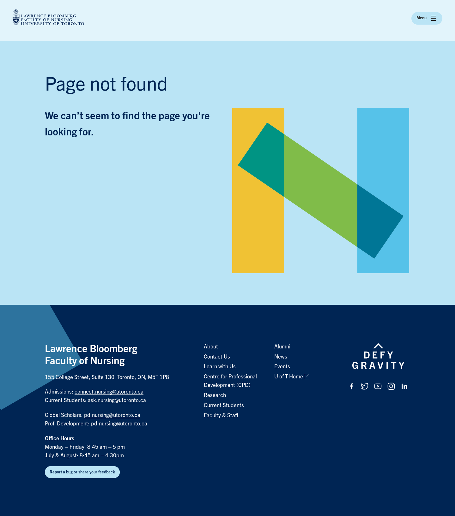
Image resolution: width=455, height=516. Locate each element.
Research (215, 395)
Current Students (224, 405)
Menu (426, 18)
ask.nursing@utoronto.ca (117, 400)
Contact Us (217, 356)
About (211, 346)
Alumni (282, 346)
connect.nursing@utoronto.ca (109, 391)
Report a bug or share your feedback (82, 472)
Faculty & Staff (221, 415)
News (280, 356)
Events (282, 366)
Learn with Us (220, 366)
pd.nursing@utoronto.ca (112, 415)
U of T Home (288, 376)
